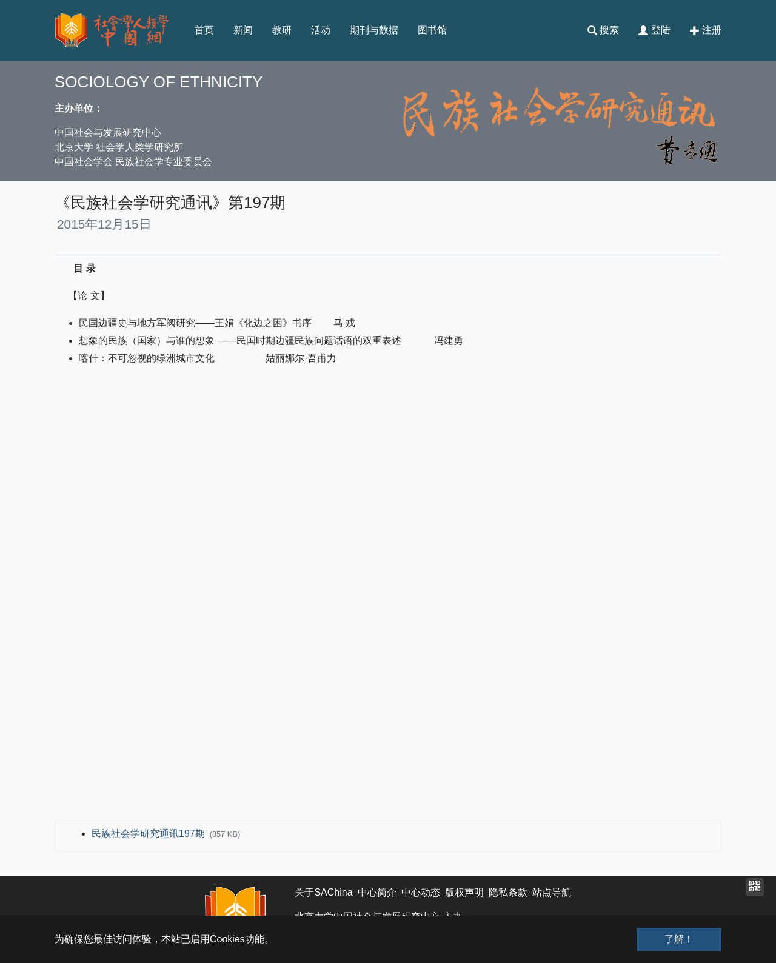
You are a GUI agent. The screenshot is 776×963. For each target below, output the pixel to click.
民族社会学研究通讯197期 (149, 833)
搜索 (603, 30)
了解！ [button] (679, 939)
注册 (705, 30)
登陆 (654, 30)
